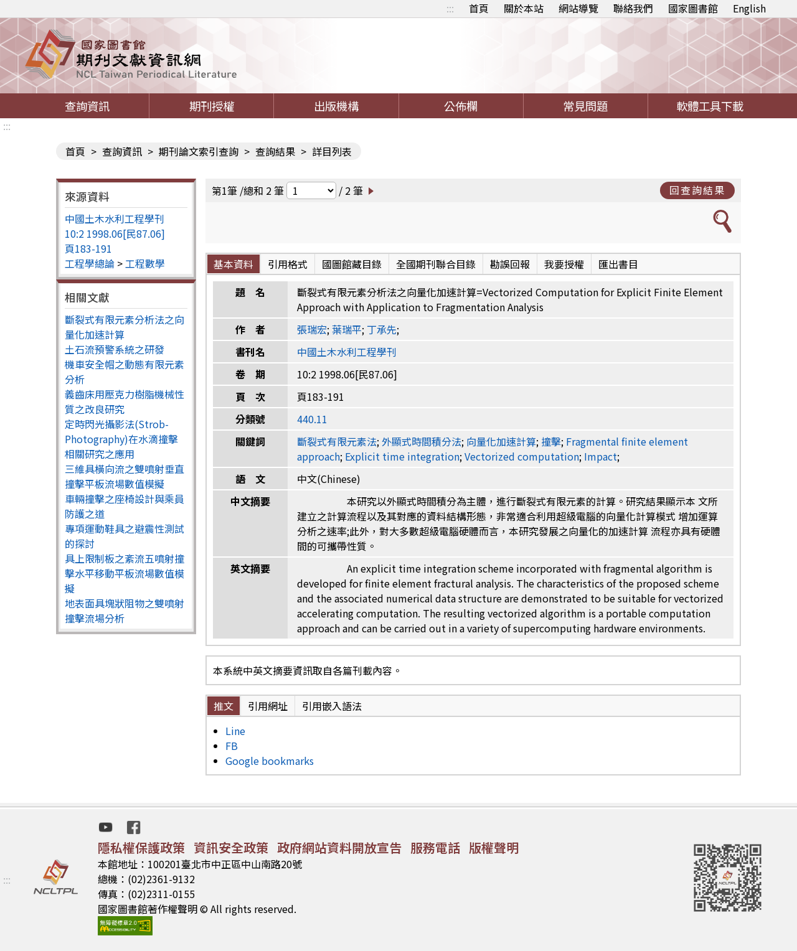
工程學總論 (90, 263)
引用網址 (268, 705)
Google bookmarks (269, 760)
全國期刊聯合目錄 (436, 263)
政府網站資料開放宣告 (339, 847)
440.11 (312, 418)
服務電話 (435, 847)
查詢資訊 (87, 106)
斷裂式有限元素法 (337, 441)
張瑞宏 (312, 329)
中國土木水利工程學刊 (114, 218)
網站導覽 (578, 8)
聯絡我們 (633, 8)
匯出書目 (618, 263)
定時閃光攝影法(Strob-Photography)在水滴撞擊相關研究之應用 (121, 438)
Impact (600, 456)
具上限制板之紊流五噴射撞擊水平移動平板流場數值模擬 (124, 573)
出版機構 (336, 106)
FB (231, 745)
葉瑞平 (347, 329)
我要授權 (564, 263)
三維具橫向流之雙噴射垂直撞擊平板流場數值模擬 (124, 476)
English (749, 8)
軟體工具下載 (709, 106)
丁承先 (382, 329)
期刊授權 (211, 106)
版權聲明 (494, 847)
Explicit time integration (402, 456)
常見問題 (585, 106)
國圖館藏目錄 (352, 263)
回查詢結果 (697, 189)
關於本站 (524, 8)
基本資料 (233, 263)
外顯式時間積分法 (421, 441)
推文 (223, 705)
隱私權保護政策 (141, 847)
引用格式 (288, 263)
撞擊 (551, 441)
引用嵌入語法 (332, 705)
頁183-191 (88, 248)
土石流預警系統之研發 (114, 349)
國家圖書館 (693, 8)
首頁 (479, 8)
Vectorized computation (522, 456)
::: (450, 8)
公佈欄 (461, 106)
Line (235, 730)
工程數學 (145, 263)
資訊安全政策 (231, 847)
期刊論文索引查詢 (198, 151)
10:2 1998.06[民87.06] (115, 233)
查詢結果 (275, 151)
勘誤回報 (510, 263)
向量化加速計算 (501, 441)
